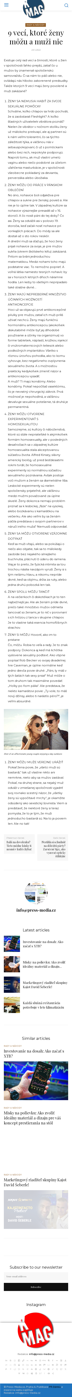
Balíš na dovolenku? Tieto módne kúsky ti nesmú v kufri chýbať (19, 845)
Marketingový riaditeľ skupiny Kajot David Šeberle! (45, 984)
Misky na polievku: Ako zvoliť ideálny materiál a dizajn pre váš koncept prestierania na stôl (32, 1117)
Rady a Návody (35, 25)
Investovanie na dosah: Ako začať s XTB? (34, 1053)
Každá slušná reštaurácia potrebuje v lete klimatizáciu (43, 1005)
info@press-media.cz (36, 910)
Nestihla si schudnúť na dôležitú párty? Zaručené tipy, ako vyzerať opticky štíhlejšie (53, 849)
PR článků (55, 1386)
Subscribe (36, 1286)
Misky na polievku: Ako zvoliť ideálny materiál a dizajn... (44, 964)
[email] (36, 1276)
